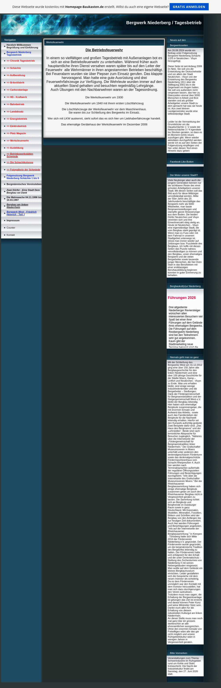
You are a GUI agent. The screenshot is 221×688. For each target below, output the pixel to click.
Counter (11, 227)
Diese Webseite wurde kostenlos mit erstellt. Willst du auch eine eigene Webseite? (110, 6)
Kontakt (11, 235)
